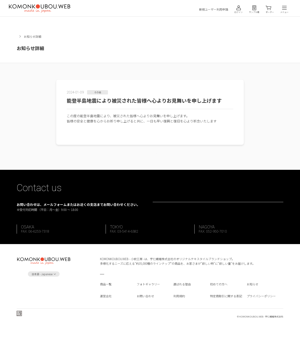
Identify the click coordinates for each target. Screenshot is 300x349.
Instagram (44, 310)
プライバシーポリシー (261, 319)
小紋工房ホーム (27, 36)
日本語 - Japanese (42, 297)
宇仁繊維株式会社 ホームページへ (45, 340)
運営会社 (106, 319)
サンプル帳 (254, 12)
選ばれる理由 (182, 307)
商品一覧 (106, 307)
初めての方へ (219, 307)
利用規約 (179, 319)
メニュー (284, 12)
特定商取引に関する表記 (226, 319)
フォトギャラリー (148, 307)
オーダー (270, 12)
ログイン (238, 12)
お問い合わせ (145, 319)
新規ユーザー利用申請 (213, 9)
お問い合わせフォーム (221, 217)
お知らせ (50, 36)
